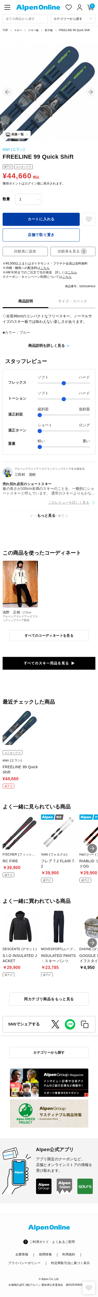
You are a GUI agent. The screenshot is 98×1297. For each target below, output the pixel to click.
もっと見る (46, 515)
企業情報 (21, 1254)
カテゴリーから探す (49, 1052)
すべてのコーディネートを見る (49, 636)
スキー (18, 30)
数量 (6, 199)
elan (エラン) (14, 149)
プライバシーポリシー (24, 1263)
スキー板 (33, 30)
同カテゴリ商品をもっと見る (49, 999)
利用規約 (68, 1254)
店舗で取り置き (41, 235)
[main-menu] (7, 7)
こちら (45, 268)
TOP (5, 30)
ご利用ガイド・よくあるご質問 (52, 1242)
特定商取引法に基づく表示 (70, 1263)
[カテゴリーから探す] (73, 18)
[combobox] (25, 18)
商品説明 (25, 301)
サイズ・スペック (72, 301)
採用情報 (45, 1254)
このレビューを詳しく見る (68, 502)
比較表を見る (72, 251)
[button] (7, 92)
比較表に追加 (25, 251)
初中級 (49, 30)
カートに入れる (41, 219)
